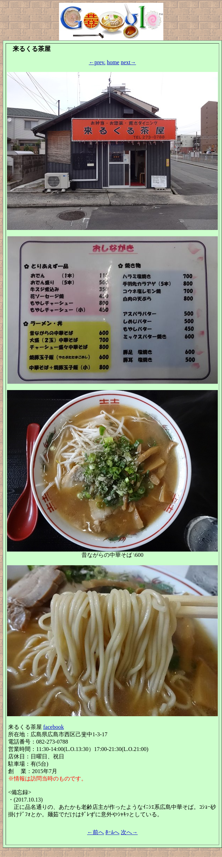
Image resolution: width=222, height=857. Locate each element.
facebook (53, 727)
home (113, 62)
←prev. (97, 62)
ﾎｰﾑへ (112, 832)
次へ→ (129, 832)
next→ (128, 62)
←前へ (95, 832)
